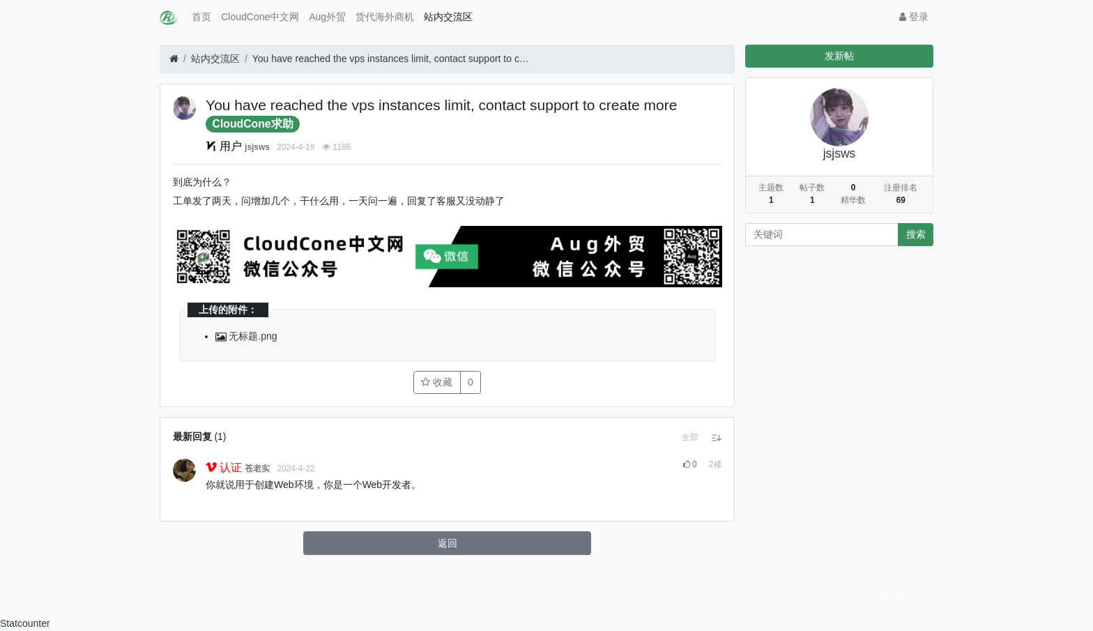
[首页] (173, 59)
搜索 (916, 234)
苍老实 (257, 468)
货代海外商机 (385, 16)
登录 (913, 16)
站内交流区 (448, 16)
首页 (201, 16)
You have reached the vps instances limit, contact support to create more (391, 58)
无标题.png (246, 336)
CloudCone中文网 (260, 16)
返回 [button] (447, 543)
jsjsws (257, 147)
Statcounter (25, 623)
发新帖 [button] (839, 55)
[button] (690, 437)
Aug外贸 (327, 16)
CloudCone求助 (253, 124)
